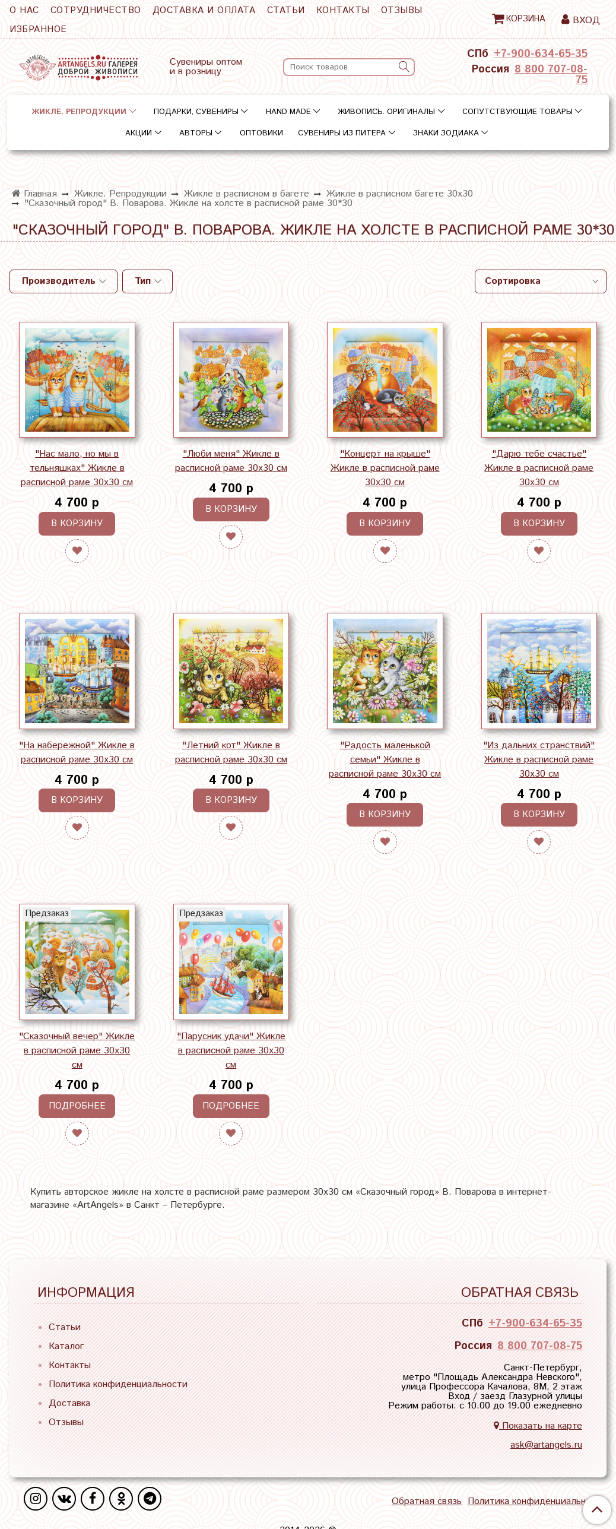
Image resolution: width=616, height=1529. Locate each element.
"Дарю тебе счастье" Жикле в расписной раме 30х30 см (538, 468)
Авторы (195, 133)
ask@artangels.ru (546, 1445)
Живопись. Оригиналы (386, 112)
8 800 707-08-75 (551, 75)
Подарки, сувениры (196, 112)
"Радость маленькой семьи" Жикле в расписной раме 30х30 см (385, 760)
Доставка (69, 1403)
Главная (34, 194)
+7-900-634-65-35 (541, 54)
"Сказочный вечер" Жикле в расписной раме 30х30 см (77, 1051)
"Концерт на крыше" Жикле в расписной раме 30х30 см (385, 468)
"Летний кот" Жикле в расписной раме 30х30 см (231, 753)
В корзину (77, 523)
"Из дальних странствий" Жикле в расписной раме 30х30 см (539, 760)
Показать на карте (538, 1426)
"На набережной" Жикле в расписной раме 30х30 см (77, 753)
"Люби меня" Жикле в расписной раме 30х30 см (231, 461)
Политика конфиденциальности (118, 1384)
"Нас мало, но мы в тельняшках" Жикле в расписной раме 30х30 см (77, 468)
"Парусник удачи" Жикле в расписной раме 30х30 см (231, 1051)
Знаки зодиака (446, 133)
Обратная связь (427, 1501)
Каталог (66, 1346)
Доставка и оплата (204, 10)
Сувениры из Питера (342, 133)
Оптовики (261, 133)
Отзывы (402, 10)
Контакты (343, 10)
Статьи (286, 10)
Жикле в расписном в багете (246, 194)
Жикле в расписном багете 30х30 (399, 194)
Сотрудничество (95, 10)
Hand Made (288, 112)
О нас (24, 10)
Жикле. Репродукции (78, 112)
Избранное (38, 29)
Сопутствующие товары (517, 112)
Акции (138, 133)
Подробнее (77, 1106)
